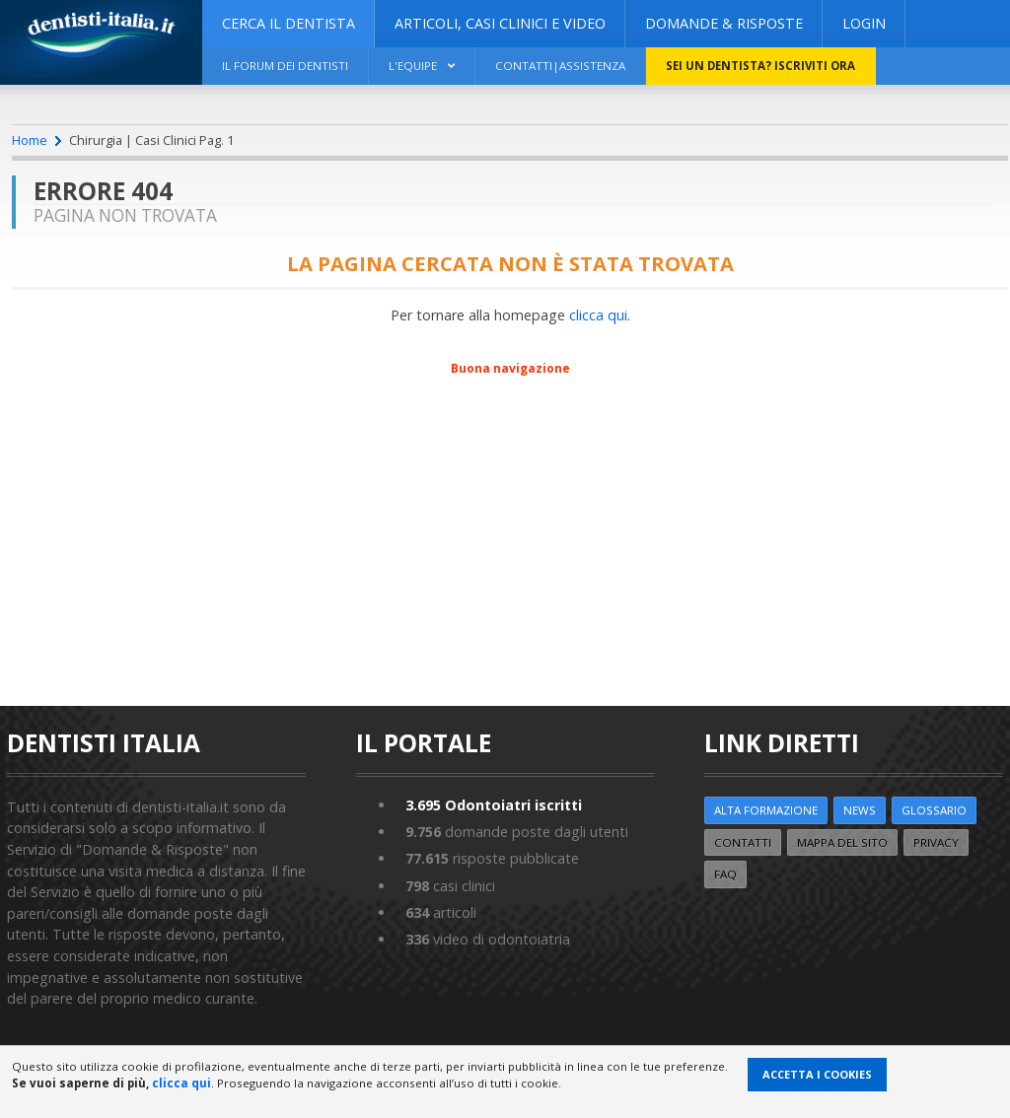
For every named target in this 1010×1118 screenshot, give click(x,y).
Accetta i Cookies (817, 1074)
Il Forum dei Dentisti (285, 65)
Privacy (936, 842)
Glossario (934, 810)
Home (29, 140)
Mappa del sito (842, 842)
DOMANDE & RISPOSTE (724, 23)
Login (864, 23)
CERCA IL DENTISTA (288, 23)
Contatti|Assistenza (560, 65)
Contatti (742, 842)
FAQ (725, 874)
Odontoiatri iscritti (493, 805)
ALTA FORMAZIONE (766, 810)
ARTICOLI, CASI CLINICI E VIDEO (500, 23)
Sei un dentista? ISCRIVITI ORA (760, 65)
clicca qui (598, 315)
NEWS (859, 810)
